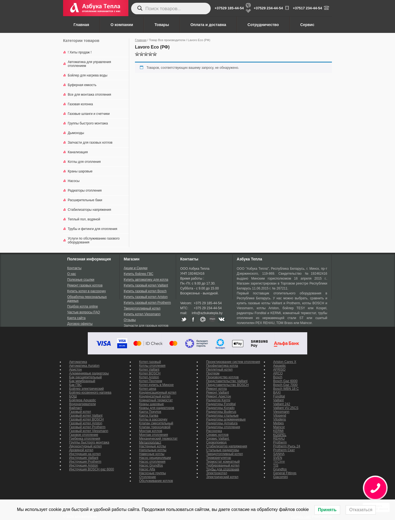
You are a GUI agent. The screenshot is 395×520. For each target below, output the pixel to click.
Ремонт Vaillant (217, 392)
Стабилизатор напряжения (226, 446)
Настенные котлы (152, 446)
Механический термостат (158, 439)
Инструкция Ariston (83, 465)
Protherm (280, 442)
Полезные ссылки (80, 280)
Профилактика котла (222, 366)
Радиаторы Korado (220, 408)
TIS (275, 465)
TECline (279, 462)
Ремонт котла (216, 389)
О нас (71, 274)
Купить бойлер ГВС (138, 274)
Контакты (74, 268)
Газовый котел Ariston (85, 423)
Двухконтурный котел (85, 446)
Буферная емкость (82, 85)
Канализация (78, 152)
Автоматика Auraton (84, 366)
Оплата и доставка (208, 24)
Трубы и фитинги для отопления (92, 229)
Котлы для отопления (84, 162)
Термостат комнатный (222, 462)
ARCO (278, 373)
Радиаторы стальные (222, 415)
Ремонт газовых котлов (85, 285)
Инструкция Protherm (85, 462)
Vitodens (279, 419)
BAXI (277, 392)
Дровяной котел (81, 450)
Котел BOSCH (149, 373)
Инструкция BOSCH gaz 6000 (91, 469)
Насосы (74, 181)
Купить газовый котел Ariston (146, 297)
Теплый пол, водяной (84, 219)
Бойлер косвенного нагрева (90, 392)
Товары (161, 24)
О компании (122, 24)
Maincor (279, 427)
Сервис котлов (217, 435)
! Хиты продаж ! (80, 52)
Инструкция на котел (85, 454)
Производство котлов (222, 377)
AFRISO (279, 369)
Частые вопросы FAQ (83, 312)
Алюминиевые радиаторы (89, 373)
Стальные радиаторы (222, 450)
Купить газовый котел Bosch (145, 291)
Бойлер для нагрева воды (87, 75)
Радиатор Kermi (218, 400)
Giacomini (280, 477)
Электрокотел (216, 473)
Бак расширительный (85, 377)
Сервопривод (216, 442)
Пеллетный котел (219, 369)
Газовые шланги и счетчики (89, 114)
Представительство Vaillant (226, 381)
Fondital (279, 396)
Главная (81, 24)
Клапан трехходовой (154, 427)
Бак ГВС (75, 385)
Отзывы (130, 320)
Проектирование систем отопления (233, 362)
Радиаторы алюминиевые (226, 419)
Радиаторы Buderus (221, 412)
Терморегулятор (218, 458)
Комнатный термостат (156, 400)
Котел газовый (150, 362)
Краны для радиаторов (156, 408)
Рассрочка (214, 431)
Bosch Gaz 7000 (285, 385)
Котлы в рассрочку (153, 419)
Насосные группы (152, 473)
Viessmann (281, 412)
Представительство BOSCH (227, 385)
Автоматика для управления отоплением (89, 64)
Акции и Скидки (135, 268)
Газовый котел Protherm (87, 427)
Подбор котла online (82, 306)
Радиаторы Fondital (221, 404)
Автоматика (78, 362)
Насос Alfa (147, 469)
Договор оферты (79, 324)
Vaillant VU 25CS (285, 408)
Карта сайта (76, 318)
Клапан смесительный (156, 423)
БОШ (73, 396)
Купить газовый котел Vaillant (146, 285)
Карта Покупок (150, 412)
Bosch (277, 377)
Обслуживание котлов (156, 481)
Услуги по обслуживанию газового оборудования (94, 240)
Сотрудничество (263, 24)
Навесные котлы (151, 454)
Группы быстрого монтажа (88, 123)
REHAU (279, 439)
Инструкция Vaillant (83, 458)
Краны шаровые (80, 171)
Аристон (75, 369)
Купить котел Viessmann (142, 314)
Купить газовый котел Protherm (147, 303)
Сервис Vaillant (218, 439)
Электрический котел (222, 477)
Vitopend (279, 415)
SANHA (278, 454)
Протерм (212, 373)
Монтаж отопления (153, 435)
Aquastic (279, 366)
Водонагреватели (82, 404)
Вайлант (75, 408)
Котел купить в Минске (156, 385)
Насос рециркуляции (155, 458)
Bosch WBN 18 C (286, 389)
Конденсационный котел (157, 392)
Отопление (147, 477)
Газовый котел (80, 412)
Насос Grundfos (151, 465)
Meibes (278, 423)
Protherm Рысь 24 (286, 446)
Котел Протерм (150, 381)
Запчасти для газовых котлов (90, 142)
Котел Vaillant (149, 369)
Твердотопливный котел (142, 308)
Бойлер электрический (86, 389)
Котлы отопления (152, 366)
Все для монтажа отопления (89, 94)
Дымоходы (76, 133)
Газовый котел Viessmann (88, 431)
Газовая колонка (80, 104)
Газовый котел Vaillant (86, 415)
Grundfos (280, 469)
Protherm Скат (284, 450)
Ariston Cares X (284, 362)
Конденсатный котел (154, 396)
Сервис (307, 24)
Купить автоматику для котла (146, 280)
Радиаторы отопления (85, 190)
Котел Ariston (149, 377)
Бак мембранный (82, 381)
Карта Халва (148, 415)
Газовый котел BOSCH (86, 419)
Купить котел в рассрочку (86, 291)
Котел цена (147, 389)
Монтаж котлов (150, 431)
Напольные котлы (152, 450)
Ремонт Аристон (218, 396)
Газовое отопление (83, 435)
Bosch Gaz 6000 (285, 381)
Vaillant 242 (281, 404)
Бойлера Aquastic (82, 400)
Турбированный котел (222, 465)
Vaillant (278, 400)
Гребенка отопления (84, 439)
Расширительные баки (85, 200)
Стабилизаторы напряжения (89, 210)
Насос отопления (152, 462)
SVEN (277, 458)
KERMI (278, 431)
